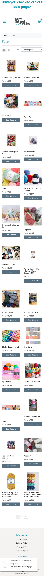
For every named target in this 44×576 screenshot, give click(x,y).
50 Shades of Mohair (10, 347)
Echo (4, 421)
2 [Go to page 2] (21, 517)
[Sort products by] (31, 49)
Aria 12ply (28, 347)
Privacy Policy (22, 551)
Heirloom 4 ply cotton (8, 457)
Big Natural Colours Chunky (32, 189)
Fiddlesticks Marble (32, 416)
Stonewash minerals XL (10, 226)
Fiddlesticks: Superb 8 (11, 77)
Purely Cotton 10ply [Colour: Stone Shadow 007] (32, 271)
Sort (18, 49)
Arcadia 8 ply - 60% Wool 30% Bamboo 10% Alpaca (10, 494)
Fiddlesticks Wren (31, 77)
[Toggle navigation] (4, 21)
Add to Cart (33, 281)
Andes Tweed (7, 312)
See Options (11, 85)
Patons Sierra (29, 151)
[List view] (8, 50)
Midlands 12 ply (8, 264)
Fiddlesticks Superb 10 (10, 152)
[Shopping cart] (39, 21)
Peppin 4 (27, 456)
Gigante (27, 230)
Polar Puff (28, 117)
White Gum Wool (31, 312)
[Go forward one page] (26, 517)
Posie (4, 188)
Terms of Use (22, 547)
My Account (22, 539)
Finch (4, 112)
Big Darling (6, 382)
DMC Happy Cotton (32, 382)
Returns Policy (22, 543)
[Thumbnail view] (4, 50)
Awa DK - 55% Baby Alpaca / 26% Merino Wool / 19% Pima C (33, 494)
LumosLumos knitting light (21, 566)
